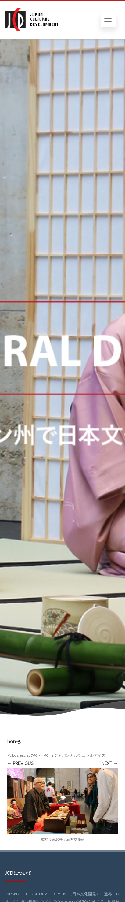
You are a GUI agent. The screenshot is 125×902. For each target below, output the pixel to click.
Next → (109, 763)
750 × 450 (40, 755)
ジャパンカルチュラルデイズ (79, 755)
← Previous (20, 763)
